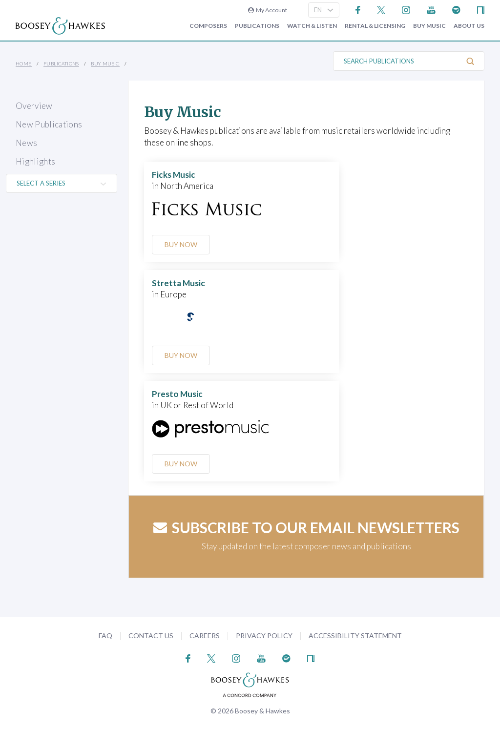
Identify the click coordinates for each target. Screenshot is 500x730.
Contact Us (150, 635)
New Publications (49, 124)
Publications (257, 25)
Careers (204, 635)
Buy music (429, 25)
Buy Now (181, 244)
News (26, 143)
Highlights (35, 161)
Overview (34, 106)
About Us (469, 25)
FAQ (105, 635)
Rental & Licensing (375, 25)
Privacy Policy (264, 635)
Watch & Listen (312, 25)
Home (24, 63)
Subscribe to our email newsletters (306, 527)
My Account (267, 10)
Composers (208, 25)
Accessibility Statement (355, 635)
